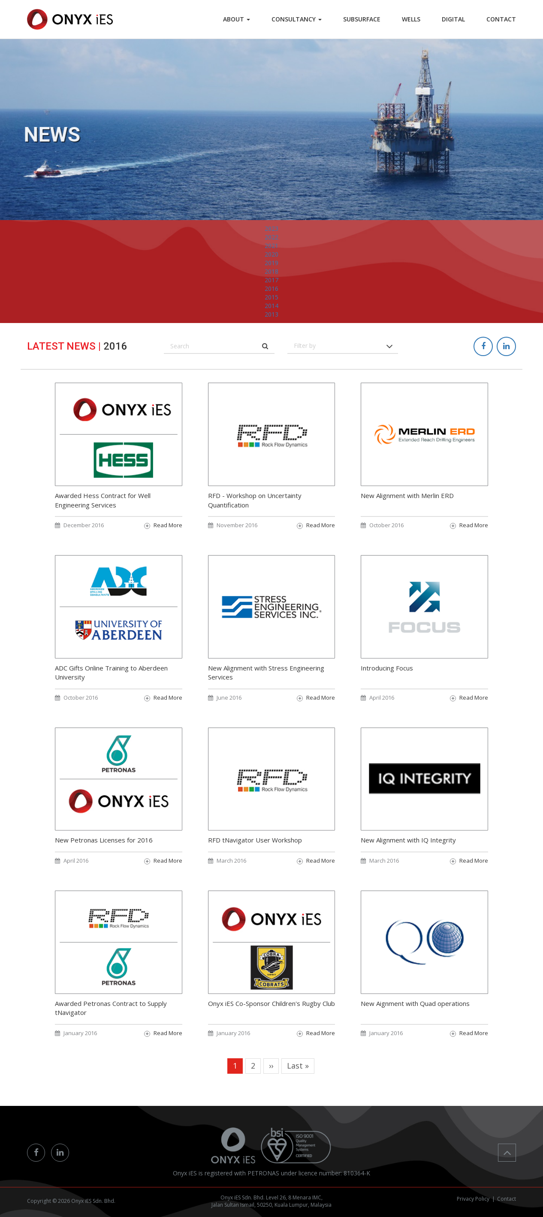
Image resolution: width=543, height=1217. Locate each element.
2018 (271, 289)
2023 (271, 246)
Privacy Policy (473, 1198)
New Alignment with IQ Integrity (408, 855)
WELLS (411, 19)
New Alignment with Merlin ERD (407, 511)
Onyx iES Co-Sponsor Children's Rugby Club (271, 1018)
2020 (271, 272)
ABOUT (236, 19)
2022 (271, 255)
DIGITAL (453, 19)
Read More (168, 540)
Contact (506, 1198)
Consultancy (297, 19)
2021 (271, 264)
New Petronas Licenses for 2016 (104, 855)
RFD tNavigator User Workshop (255, 855)
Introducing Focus (387, 683)
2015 (271, 315)
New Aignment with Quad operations (415, 1018)
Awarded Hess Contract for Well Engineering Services (103, 515)
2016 (271, 306)
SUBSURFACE (361, 19)
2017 (271, 298)
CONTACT (501, 19)
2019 (271, 281)
